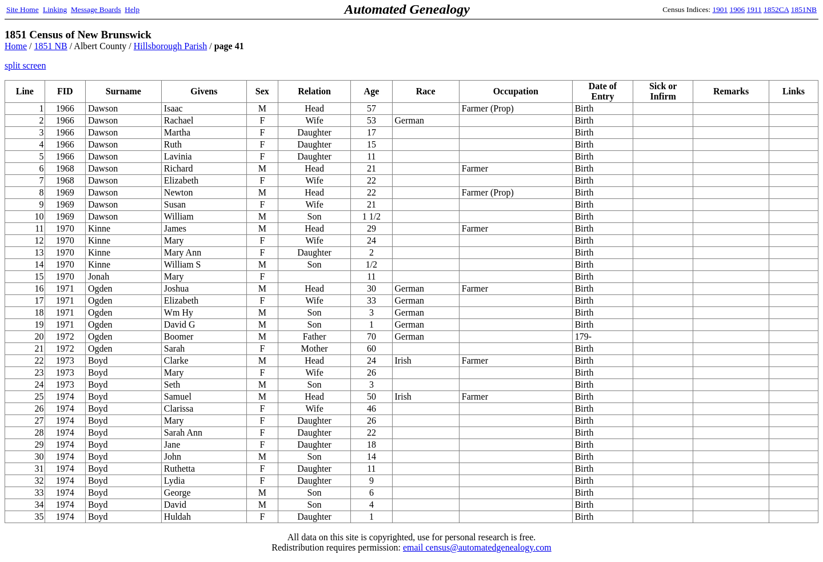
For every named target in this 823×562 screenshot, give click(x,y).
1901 (720, 9)
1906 (737, 9)
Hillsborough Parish (170, 46)
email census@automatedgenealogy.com (477, 547)
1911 (754, 9)
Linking (55, 9)
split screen (25, 65)
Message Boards (96, 9)
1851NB (804, 9)
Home (16, 46)
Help (132, 9)
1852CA (776, 9)
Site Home (22, 9)
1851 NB (50, 46)
